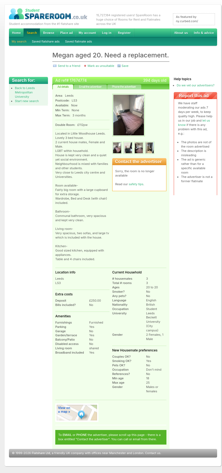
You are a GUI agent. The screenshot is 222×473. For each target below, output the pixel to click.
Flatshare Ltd (41, 453)
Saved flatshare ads (46, 41)
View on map (77, 412)
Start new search (27, 101)
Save (124, 66)
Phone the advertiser (124, 87)
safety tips (136, 184)
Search (32, 32)
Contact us (152, 453)
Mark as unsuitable (101, 66)
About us (181, 32)
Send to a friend (69, 66)
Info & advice (204, 32)
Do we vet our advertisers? (195, 85)
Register (124, 32)
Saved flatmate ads (78, 41)
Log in (106, 32)
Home (16, 32)
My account (87, 32)
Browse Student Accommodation (48, 32)
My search (19, 41)
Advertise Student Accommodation (66, 32)
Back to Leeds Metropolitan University (25, 92)
